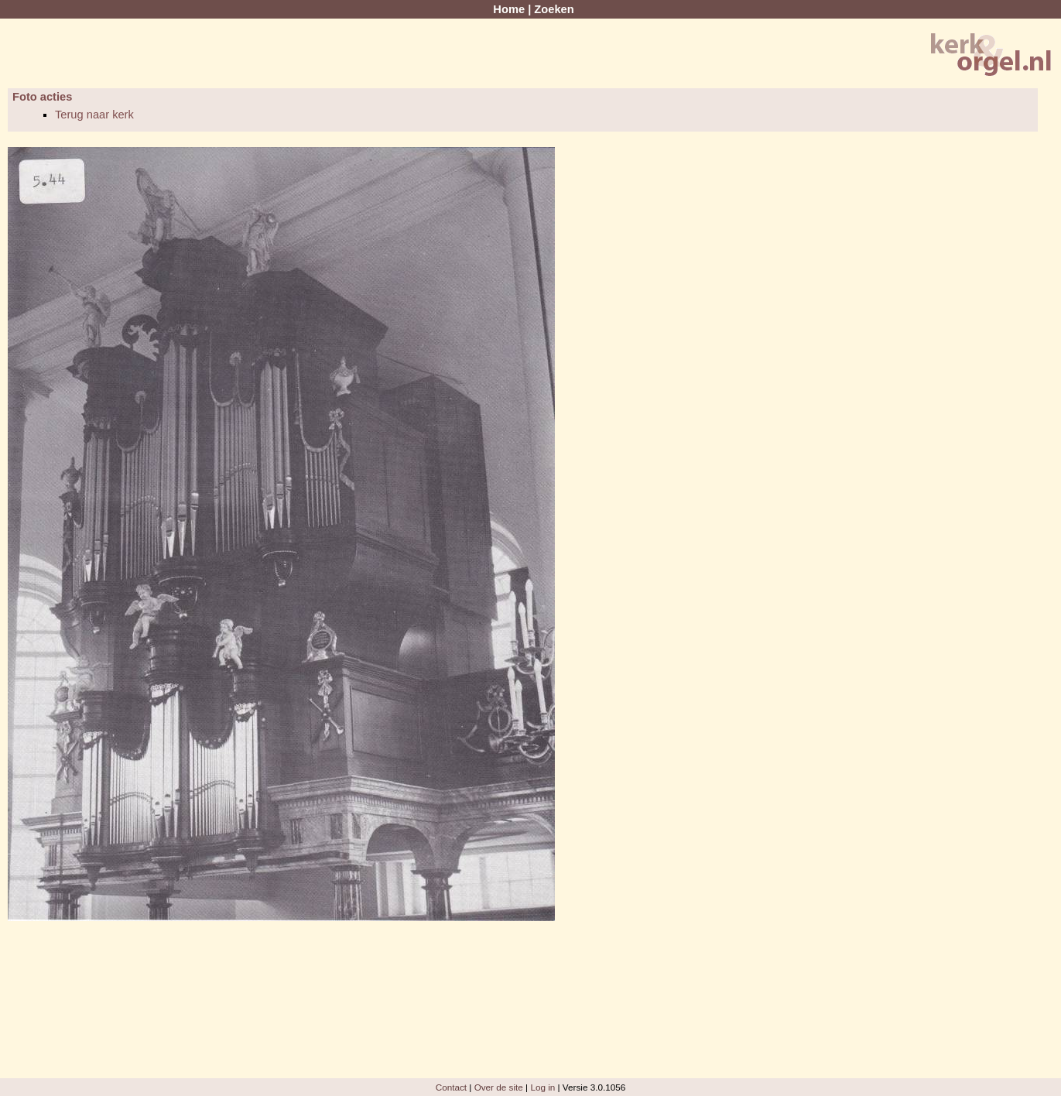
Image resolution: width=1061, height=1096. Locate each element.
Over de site (498, 1087)
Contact (451, 1087)
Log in (542, 1087)
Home (509, 9)
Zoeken (553, 9)
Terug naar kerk (94, 114)
